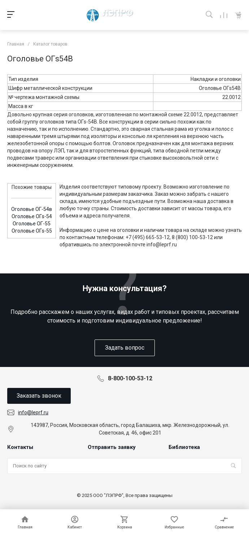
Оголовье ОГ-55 (32, 223)
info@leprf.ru (33, 412)
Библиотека (184, 447)
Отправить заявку (112, 447)
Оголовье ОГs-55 (32, 231)
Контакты (20, 447)
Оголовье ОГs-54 (32, 216)
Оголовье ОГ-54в (31, 209)
